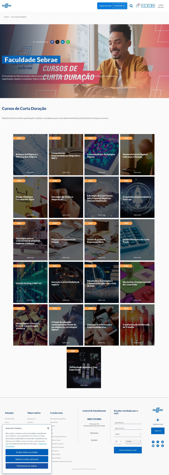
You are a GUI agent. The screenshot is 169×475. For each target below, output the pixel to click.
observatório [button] (60, 6)
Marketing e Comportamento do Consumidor (137, 283)
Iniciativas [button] (47, 6)
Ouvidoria (94, 440)
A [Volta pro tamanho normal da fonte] (149, 6)
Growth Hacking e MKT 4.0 (28, 283)
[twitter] (157, 442)
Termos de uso (54, 451)
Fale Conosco (94, 433)
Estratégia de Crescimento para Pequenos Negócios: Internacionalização (100, 198)
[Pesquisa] (131, 5)
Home (6, 17)
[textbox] (129, 434)
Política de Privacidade (57, 447)
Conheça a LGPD (55, 454)
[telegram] (162, 445)
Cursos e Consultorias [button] (31, 6)
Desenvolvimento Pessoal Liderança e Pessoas (135, 155)
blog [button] (71, 6)
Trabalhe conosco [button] (83, 6)
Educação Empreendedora (58, 419)
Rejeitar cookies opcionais (26, 459)
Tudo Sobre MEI (9, 419)
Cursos (7, 422)
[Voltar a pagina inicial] (7, 6)
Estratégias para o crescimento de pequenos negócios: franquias (28, 240)
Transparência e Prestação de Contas (61, 461)
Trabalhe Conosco (55, 440)
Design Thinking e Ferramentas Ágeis (25, 198)
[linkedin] (162, 442)
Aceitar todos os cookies (27, 452)
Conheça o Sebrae (55, 458)
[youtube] (153, 445)
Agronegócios (31, 419)
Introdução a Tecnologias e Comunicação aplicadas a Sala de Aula (101, 283)
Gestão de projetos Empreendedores (96, 240)
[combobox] (128, 434)
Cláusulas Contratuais (56, 443)
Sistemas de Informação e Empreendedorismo (99, 325)
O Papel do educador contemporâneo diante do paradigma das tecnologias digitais (64, 326)
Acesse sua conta (105, 6)
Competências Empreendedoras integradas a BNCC (65, 155)
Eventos (52, 426)
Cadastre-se (119, 6)
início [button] (16, 6)
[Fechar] (48, 428)
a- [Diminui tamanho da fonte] (146, 6)
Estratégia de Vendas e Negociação (62, 198)
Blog (51, 433)
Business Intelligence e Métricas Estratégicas (27, 155)
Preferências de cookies (27, 466)
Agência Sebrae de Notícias (58, 436)
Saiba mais (30, 172)
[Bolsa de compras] (137, 5)
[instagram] (157, 445)
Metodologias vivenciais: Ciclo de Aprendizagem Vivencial (28, 326)
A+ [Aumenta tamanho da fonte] (143, 6)
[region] (27, 449)
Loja (51, 429)
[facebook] (153, 442)
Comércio (30, 422)
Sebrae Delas (54, 422)
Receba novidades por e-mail (127, 450)
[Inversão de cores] (153, 6)
